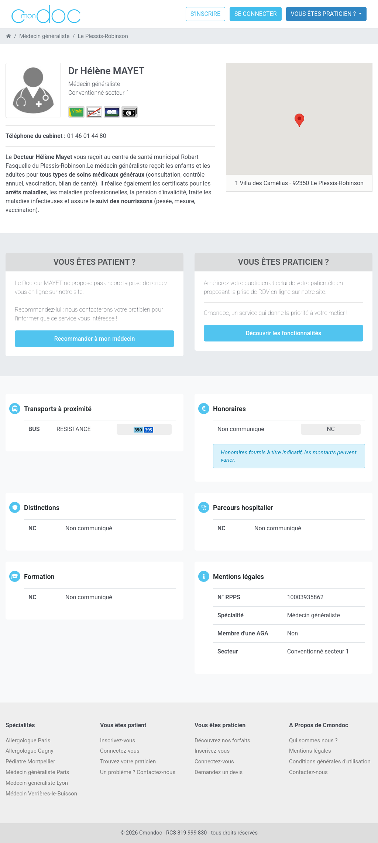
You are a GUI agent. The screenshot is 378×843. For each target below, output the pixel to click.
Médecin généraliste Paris (37, 772)
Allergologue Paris (28, 740)
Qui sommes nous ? (313, 740)
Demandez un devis (219, 772)
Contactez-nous (308, 772)
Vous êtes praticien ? (324, 13)
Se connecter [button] (255, 13)
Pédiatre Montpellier (30, 761)
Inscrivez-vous (117, 740)
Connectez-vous (120, 750)
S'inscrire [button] (205, 13)
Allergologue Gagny (30, 750)
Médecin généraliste (44, 36)
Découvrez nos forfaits (222, 740)
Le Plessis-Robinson (103, 36)
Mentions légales (310, 750)
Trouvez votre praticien (128, 761)
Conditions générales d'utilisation (330, 761)
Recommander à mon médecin (94, 338)
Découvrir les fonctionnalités (284, 333)
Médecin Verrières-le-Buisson (41, 793)
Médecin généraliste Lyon (37, 783)
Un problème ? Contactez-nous (137, 772)
